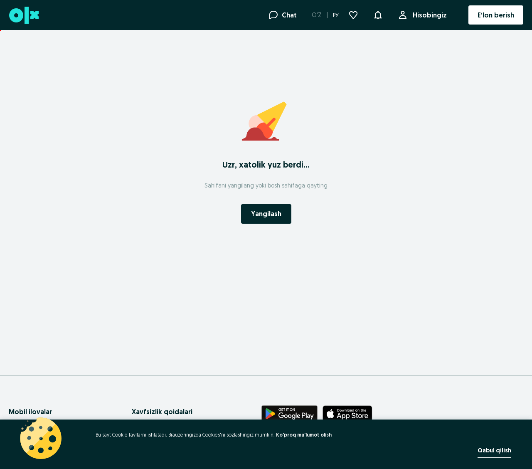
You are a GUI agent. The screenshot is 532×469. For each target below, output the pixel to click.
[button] (378, 14)
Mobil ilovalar (30, 411)
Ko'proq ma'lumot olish (304, 435)
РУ (336, 15)
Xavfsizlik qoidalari (162, 411)
